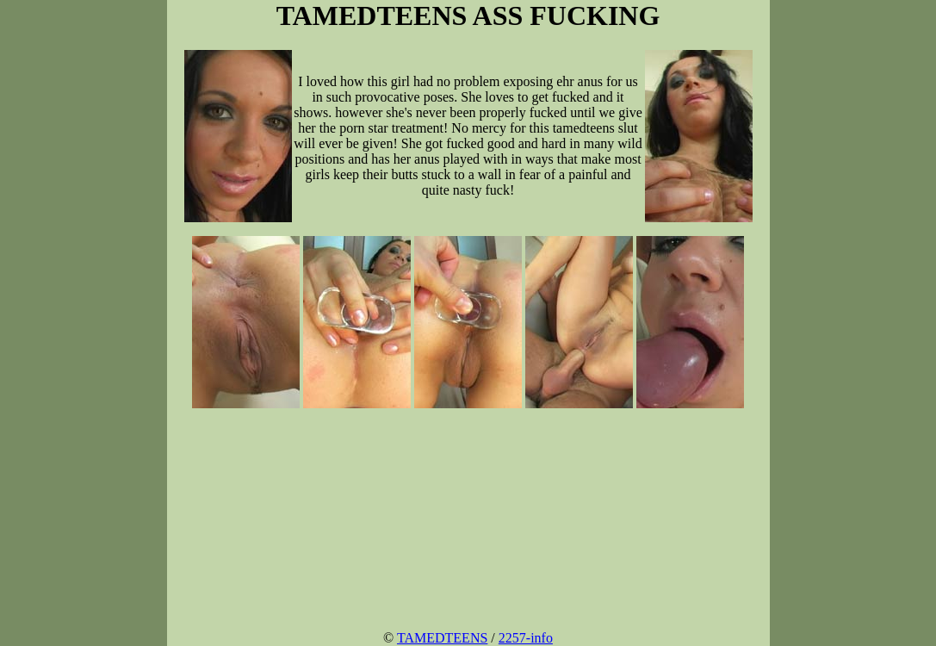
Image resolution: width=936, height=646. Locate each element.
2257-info (526, 637)
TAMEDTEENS (442, 637)
